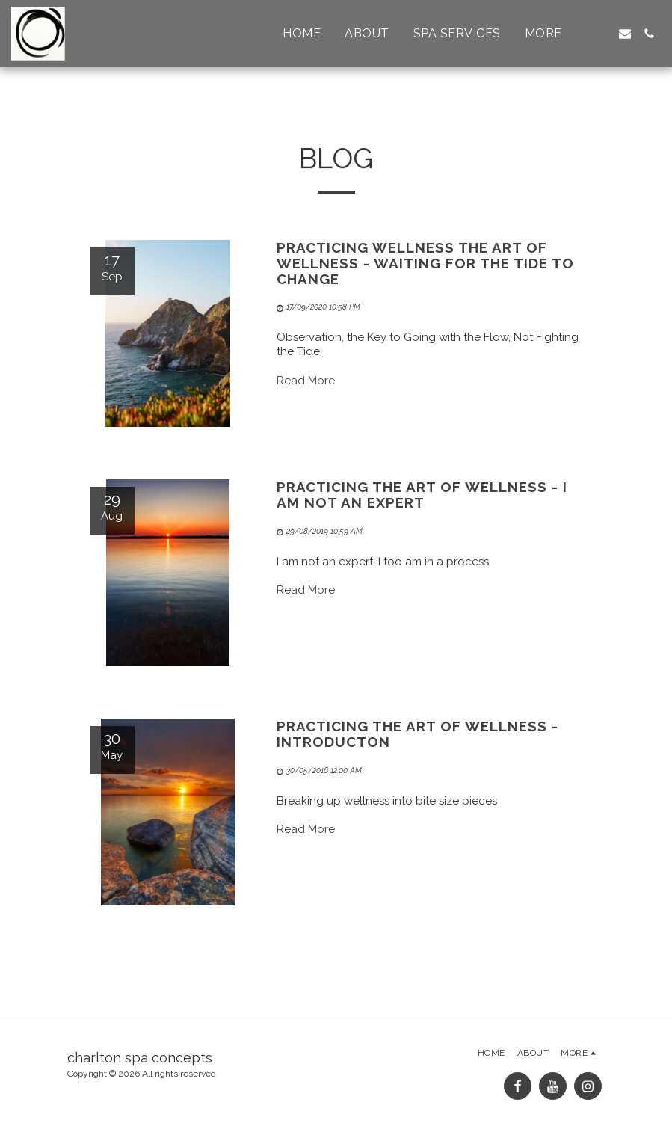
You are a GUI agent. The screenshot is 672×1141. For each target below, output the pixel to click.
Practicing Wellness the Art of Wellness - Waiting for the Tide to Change (425, 262)
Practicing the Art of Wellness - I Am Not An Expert (422, 495)
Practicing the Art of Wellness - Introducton (417, 734)
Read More (306, 380)
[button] (601, 34)
